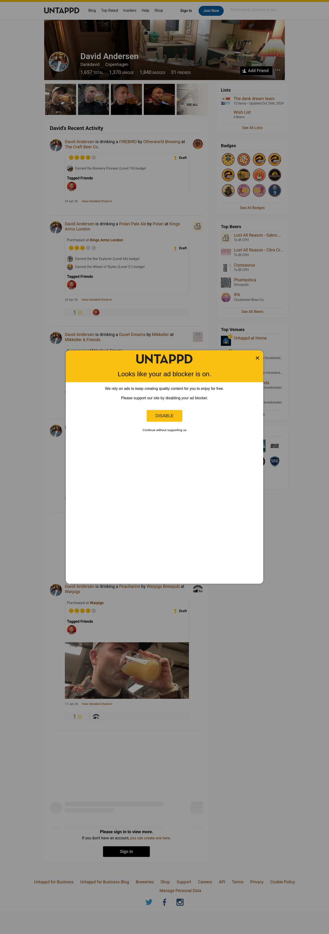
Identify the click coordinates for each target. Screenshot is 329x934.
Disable (164, 415)
